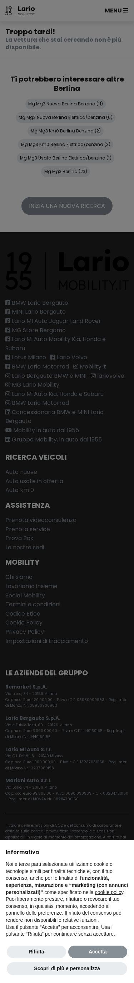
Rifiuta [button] (36, 952)
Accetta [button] (98, 952)
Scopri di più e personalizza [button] (67, 968)
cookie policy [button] (109, 892)
